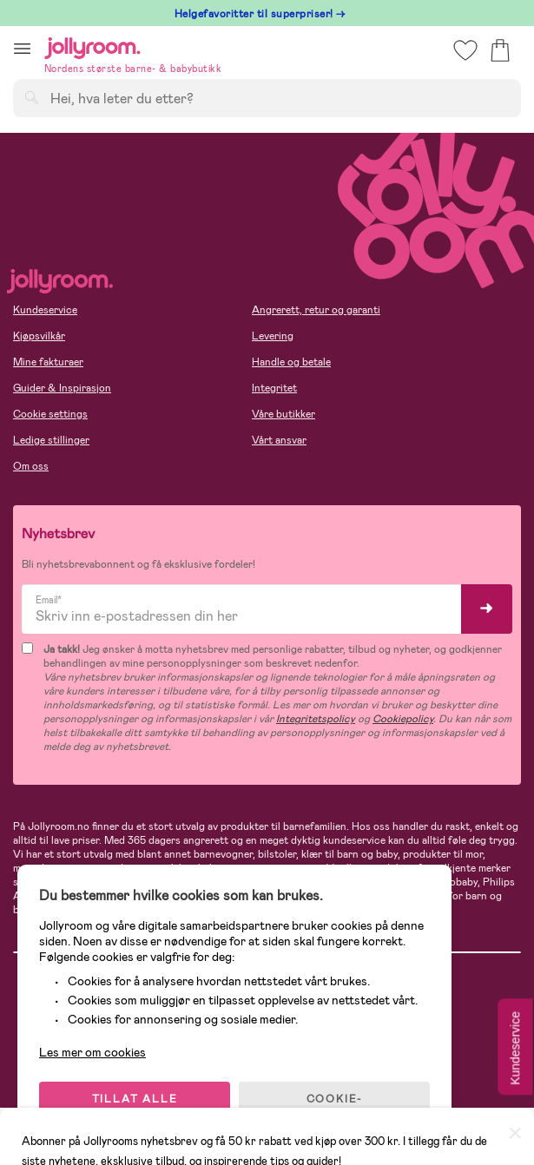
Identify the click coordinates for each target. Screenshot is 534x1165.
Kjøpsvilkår (39, 336)
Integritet (274, 388)
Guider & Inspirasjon (62, 388)
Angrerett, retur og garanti (316, 310)
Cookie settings (50, 414)
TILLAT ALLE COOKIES (135, 1106)
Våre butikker (283, 414)
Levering (272, 336)
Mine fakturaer (48, 362)
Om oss (31, 466)
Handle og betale (291, 362)
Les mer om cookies (92, 1052)
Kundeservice (45, 310)
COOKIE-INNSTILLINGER (334, 1106)
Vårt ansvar (279, 440)
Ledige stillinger (51, 440)
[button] (22, 48)
